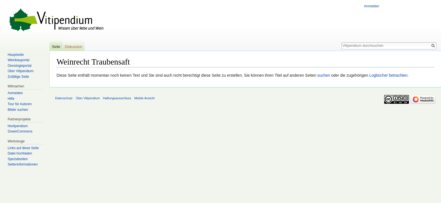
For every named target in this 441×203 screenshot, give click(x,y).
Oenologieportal (20, 66)
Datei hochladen (20, 153)
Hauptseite (16, 55)
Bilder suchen (18, 110)
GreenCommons (20, 131)
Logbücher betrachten (388, 75)
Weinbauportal (18, 60)
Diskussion (73, 47)
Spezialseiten (18, 159)
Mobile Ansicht (144, 98)
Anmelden (371, 6)
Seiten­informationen (23, 164)
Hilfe (11, 99)
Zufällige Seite (18, 77)
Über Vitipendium (20, 71)
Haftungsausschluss (117, 98)
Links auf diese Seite (23, 148)
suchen (323, 75)
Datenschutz (64, 98)
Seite (56, 47)
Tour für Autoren (20, 104)
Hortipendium (18, 126)
